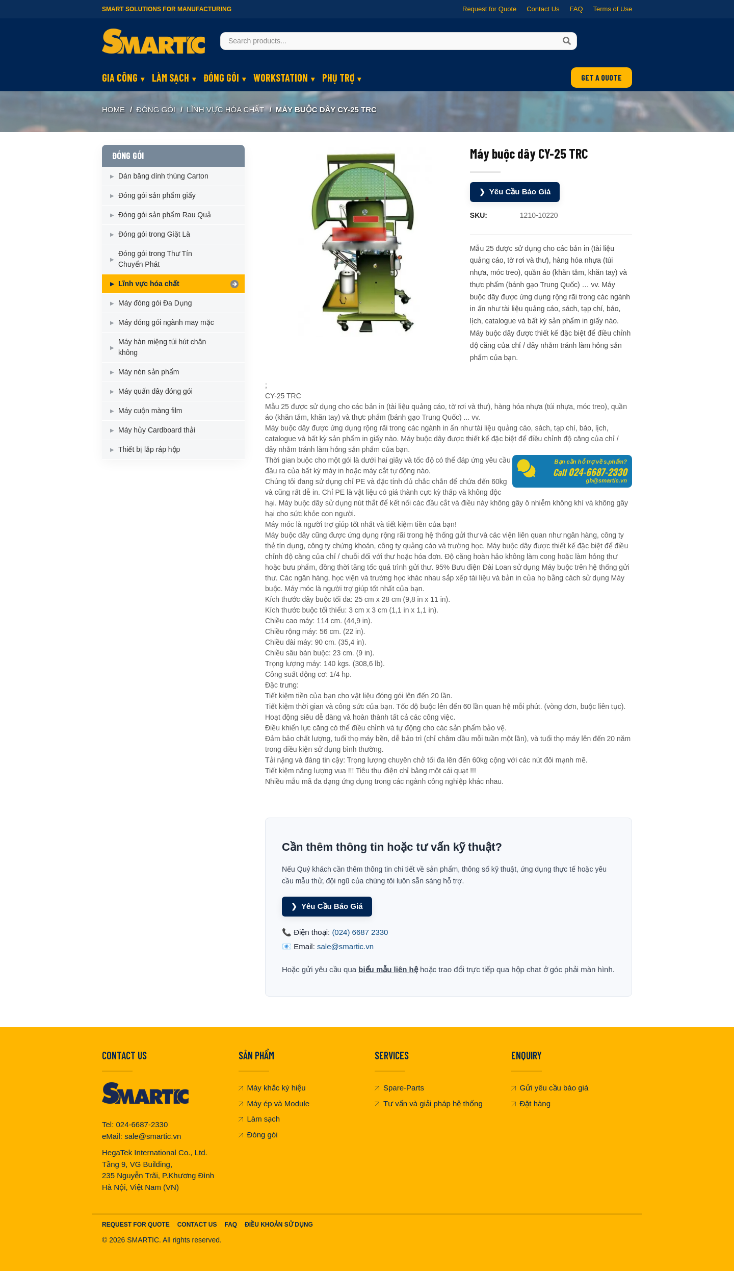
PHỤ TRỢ (338, 77)
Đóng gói (258, 1134)
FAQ (576, 9)
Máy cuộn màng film (150, 410)
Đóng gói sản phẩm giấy (157, 195)
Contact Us (543, 9)
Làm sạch (259, 1118)
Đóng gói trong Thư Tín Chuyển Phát (155, 258)
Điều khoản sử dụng (279, 1224)
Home (113, 109)
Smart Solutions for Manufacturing (166, 9)
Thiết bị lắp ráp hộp (149, 449)
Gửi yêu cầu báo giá (550, 1087)
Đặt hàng (531, 1103)
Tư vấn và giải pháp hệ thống (429, 1103)
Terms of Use (612, 9)
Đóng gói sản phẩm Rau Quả (164, 215)
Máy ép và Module (274, 1103)
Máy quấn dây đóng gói (155, 391)
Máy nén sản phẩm (148, 372)
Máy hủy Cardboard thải (156, 430)
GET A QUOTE (601, 77)
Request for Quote (489, 9)
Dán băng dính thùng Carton (163, 176)
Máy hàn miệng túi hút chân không (162, 347)
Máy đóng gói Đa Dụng (155, 303)
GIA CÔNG (120, 77)
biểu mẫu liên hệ (388, 969)
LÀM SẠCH (170, 77)
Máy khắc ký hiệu (272, 1087)
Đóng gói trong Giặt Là (154, 234)
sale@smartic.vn (345, 946)
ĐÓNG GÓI (221, 77)
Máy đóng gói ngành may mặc (166, 322)
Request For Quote (136, 1224)
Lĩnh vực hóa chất (225, 109)
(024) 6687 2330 (360, 932)
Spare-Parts (399, 1087)
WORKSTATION (280, 77)
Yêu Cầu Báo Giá (515, 192)
